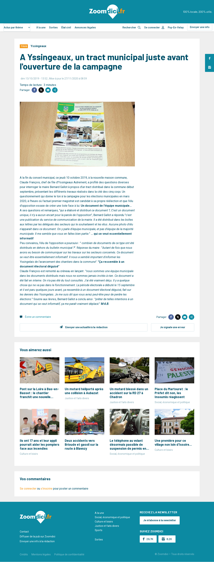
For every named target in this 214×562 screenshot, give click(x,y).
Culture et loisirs (104, 521)
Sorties (53, 27)
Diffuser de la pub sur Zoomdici (37, 536)
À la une (40, 27)
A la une (99, 512)
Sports (98, 530)
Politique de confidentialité (69, 554)
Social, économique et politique (112, 517)
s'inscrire (46, 488)
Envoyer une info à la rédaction (37, 541)
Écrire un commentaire (38, 316)
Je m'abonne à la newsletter (159, 520)
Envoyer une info (200, 27)
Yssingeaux (38, 46)
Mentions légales (41, 554)
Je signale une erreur (172, 327)
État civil (66, 27)
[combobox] (17, 27)
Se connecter (152, 27)
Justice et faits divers (107, 525)
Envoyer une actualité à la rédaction (86, 327)
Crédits (24, 554)
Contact (24, 531)
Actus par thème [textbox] (13, 27)
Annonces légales (85, 27)
